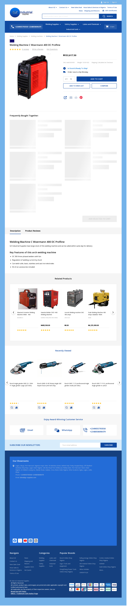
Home (12, 36)
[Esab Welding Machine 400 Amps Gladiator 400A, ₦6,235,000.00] (98, 298)
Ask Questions (52, 49)
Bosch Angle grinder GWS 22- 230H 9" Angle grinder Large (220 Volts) (21, 384)
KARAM (101, 564)
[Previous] (13, 312)
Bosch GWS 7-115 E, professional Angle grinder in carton (103, 384)
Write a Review (37, 49)
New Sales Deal (76, 7)
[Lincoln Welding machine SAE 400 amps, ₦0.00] (75, 298)
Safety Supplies (71, 24)
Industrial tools (72, 29)
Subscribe (109, 445)
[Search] (108, 16)
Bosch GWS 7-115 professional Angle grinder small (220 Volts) (77, 384)
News (81, 11)
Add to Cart (97, 79)
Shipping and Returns (92, 11)
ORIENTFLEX (84, 572)
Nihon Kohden (84, 569)
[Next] (113, 312)
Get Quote (27, 570)
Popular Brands (67, 553)
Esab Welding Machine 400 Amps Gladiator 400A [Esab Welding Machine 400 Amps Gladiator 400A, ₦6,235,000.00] (97, 313)
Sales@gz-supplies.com (28, 477)
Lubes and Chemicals (91, 24)
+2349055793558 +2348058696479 (32, 475)
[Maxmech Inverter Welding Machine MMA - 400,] (27, 298)
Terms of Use (112, 7)
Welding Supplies (52, 24)
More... (101, 570)
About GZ (52, 7)
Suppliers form (29, 567)
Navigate (14, 553)
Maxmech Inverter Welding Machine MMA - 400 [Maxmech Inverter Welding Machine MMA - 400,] (26, 313)
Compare (104, 86)
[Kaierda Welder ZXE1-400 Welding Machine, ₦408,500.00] (51, 298)
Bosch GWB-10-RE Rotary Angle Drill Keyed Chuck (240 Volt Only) (49, 384)
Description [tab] (15, 231)
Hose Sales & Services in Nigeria (94, 7)
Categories (44, 553)
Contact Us (63, 7)
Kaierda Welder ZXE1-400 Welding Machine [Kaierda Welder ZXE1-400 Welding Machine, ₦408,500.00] (49, 313)
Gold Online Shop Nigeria (107, 567)
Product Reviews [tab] (32, 231)
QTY (66, 79)
